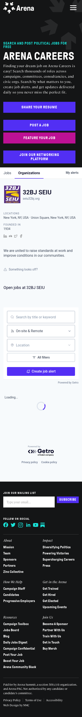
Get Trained (50, 588)
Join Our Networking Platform (39, 157)
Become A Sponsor (55, 624)
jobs (7, 173)
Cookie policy (49, 462)
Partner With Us (54, 630)
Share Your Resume (39, 107)
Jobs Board (11, 630)
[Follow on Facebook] (6, 525)
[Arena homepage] (18, 7)
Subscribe (67, 499)
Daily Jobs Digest (15, 642)
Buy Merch (50, 648)
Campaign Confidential (19, 648)
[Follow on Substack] (43, 525)
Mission (8, 547)
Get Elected (50, 601)
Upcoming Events (55, 607)
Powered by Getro (68, 382)
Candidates (11, 595)
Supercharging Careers (59, 559)
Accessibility (54, 700)
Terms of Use (33, 700)
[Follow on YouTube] (35, 525)
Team (6, 553)
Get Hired (49, 595)
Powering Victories (56, 553)
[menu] (73, 7)
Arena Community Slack (19, 667)
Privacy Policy (12, 700)
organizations (29, 173)
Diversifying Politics (57, 547)
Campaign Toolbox (16, 624)
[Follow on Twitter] (13, 525)
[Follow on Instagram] (20, 525)
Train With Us (52, 636)
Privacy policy (29, 462)
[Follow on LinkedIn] (28, 525)
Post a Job (39, 125)
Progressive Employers (19, 601)
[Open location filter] (69, 345)
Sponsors (9, 559)
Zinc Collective (13, 572)
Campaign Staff (14, 588)
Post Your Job (13, 654)
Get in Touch (51, 642)
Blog (6, 636)
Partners (9, 565)
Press (46, 565)
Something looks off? (20, 269)
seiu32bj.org (31, 198)
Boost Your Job (13, 661)
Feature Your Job (39, 138)
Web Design (11, 705)
